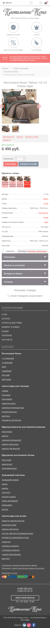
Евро (46, 222)
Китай (45, 217)
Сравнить (10, 251)
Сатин (45, 203)
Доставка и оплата (31, 137)
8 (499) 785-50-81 (25, 588)
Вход (40, 3)
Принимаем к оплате (9, 573)
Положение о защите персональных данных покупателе (23, 568)
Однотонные (42, 251)
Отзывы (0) (6, 140)
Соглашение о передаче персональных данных (19, 565)
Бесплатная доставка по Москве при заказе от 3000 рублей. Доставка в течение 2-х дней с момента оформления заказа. (28, 58)
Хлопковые (32, 251)
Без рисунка (43, 213)
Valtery (45, 199)
